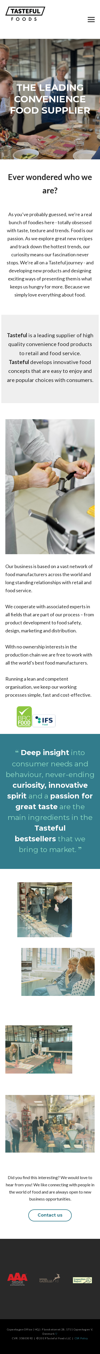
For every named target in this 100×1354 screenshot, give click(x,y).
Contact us (50, 1215)
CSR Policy (81, 1338)
